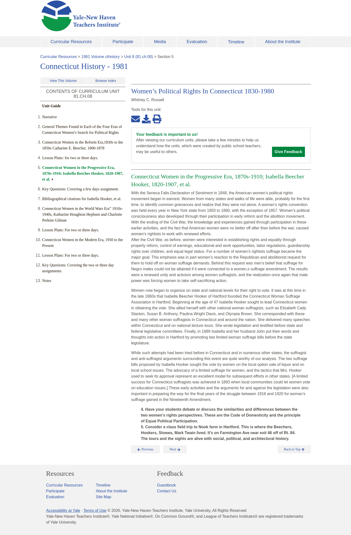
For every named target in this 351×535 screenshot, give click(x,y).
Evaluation (197, 41)
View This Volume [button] (63, 81)
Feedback (170, 474)
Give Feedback (288, 152)
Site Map (103, 497)
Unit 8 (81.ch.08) (138, 57)
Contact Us (166, 491)
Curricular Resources (71, 41)
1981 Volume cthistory (100, 57)
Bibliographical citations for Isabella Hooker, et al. (81, 199)
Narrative (49, 117)
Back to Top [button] (294, 449)
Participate (123, 41)
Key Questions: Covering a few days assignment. (80, 189)
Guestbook (166, 485)
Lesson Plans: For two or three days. (70, 230)
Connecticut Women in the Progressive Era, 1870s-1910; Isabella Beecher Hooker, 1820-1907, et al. (82, 173)
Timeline (236, 41)
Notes (46, 281)
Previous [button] (145, 449)
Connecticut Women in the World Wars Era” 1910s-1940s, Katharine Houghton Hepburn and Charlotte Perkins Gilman (82, 214)
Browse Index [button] (106, 81)
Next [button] (175, 449)
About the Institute (282, 41)
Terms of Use (94, 510)
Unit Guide (51, 106)
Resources (60, 474)
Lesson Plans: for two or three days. (70, 158)
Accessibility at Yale (63, 510)
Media (160, 41)
